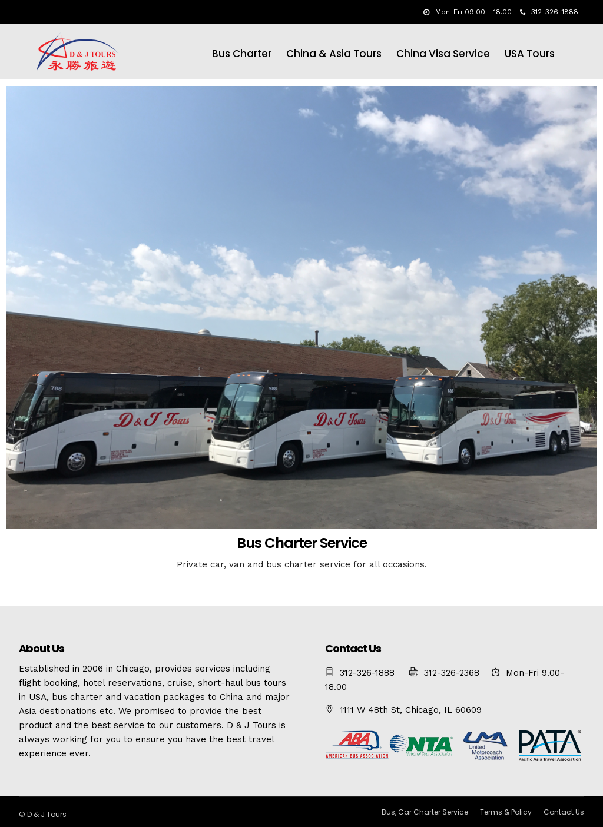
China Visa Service (443, 54)
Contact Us (564, 812)
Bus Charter (241, 54)
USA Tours (530, 54)
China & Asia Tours (334, 54)
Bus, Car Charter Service (425, 812)
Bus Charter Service (302, 543)
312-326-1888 (549, 12)
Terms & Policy (506, 812)
